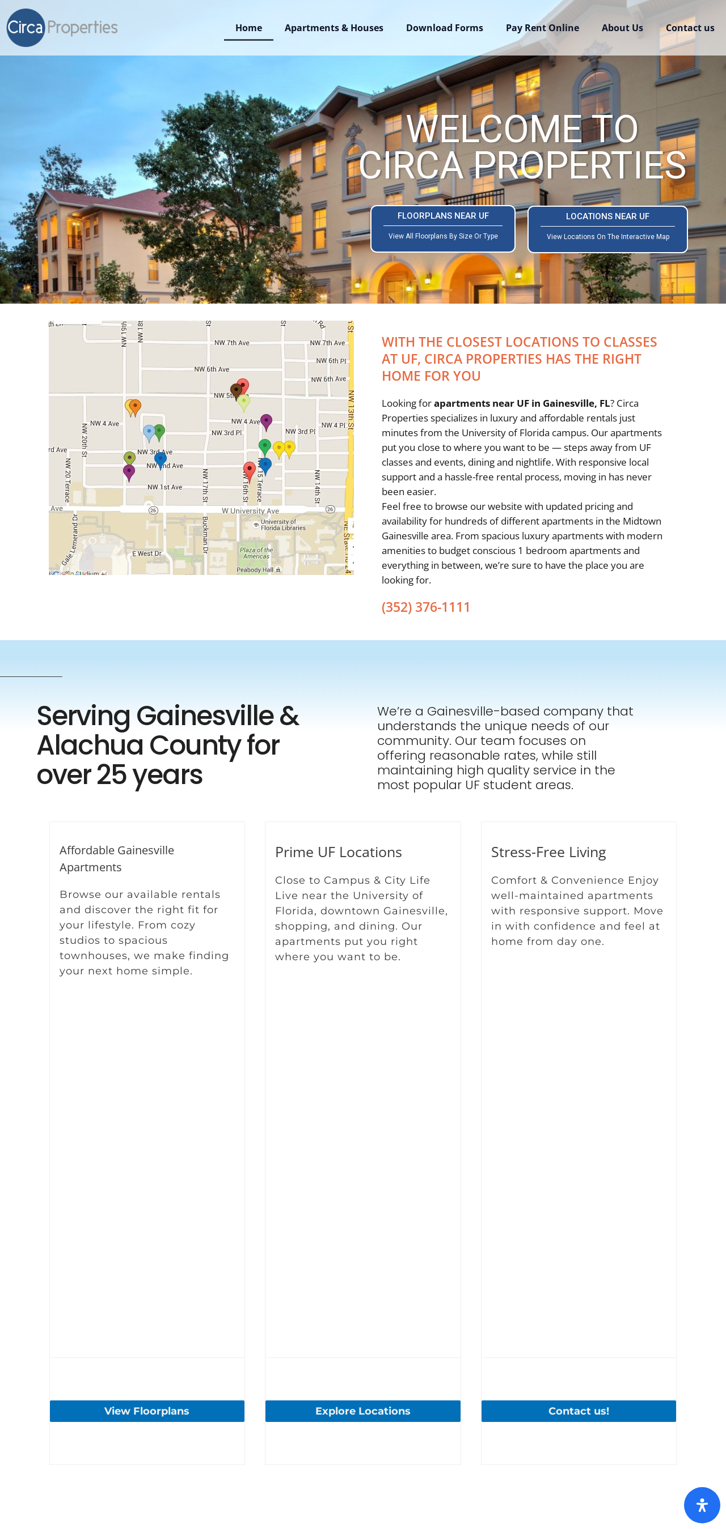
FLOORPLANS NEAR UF (443, 225)
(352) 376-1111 (426, 607)
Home (248, 28)
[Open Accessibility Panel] (702, 1505)
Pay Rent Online (542, 28)
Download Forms (444, 28)
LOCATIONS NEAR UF (608, 226)
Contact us (690, 28)
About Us (622, 28)
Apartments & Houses (334, 28)
